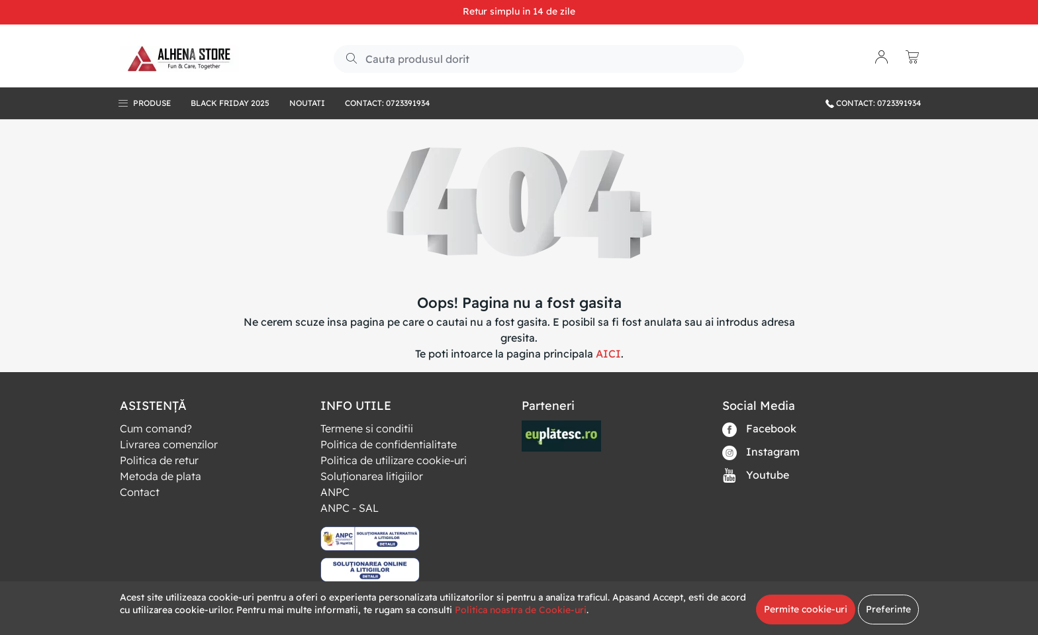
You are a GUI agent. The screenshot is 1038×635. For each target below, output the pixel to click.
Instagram (761, 452)
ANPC (335, 492)
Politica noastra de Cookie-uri (521, 610)
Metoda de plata (160, 476)
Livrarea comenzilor (169, 444)
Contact (140, 492)
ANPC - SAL (349, 507)
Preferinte (888, 609)
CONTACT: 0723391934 (873, 103)
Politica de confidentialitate (388, 444)
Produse (152, 103)
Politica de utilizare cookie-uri (393, 460)
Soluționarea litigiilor (371, 476)
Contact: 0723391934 (387, 103)
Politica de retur (159, 460)
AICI (608, 353)
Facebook (759, 429)
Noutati (307, 103)
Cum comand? (156, 428)
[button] (881, 58)
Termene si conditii (366, 428)
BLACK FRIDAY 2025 (230, 103)
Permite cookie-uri (805, 609)
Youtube (755, 475)
